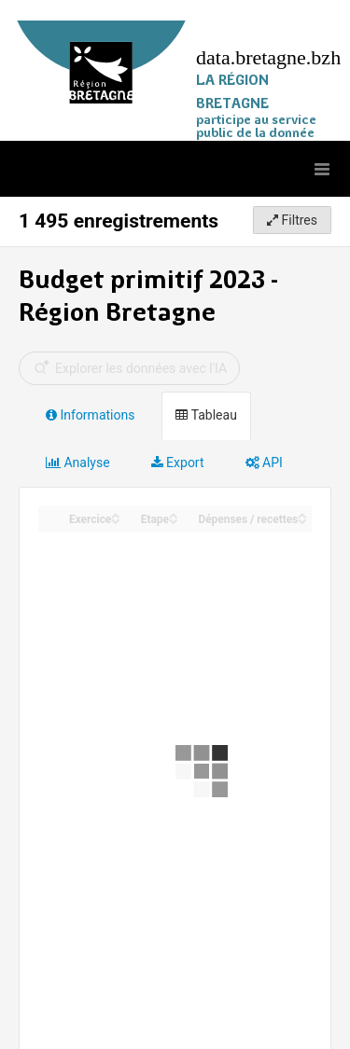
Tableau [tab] (205, 414)
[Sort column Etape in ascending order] (173, 514)
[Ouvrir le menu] (322, 169)
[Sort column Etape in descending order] (173, 520)
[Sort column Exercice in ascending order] (115, 514)
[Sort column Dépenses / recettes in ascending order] (302, 514)
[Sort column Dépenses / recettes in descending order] (302, 520)
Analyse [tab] (78, 462)
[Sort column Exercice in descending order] (115, 520)
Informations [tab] (90, 414)
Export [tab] (177, 462)
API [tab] (264, 462)
